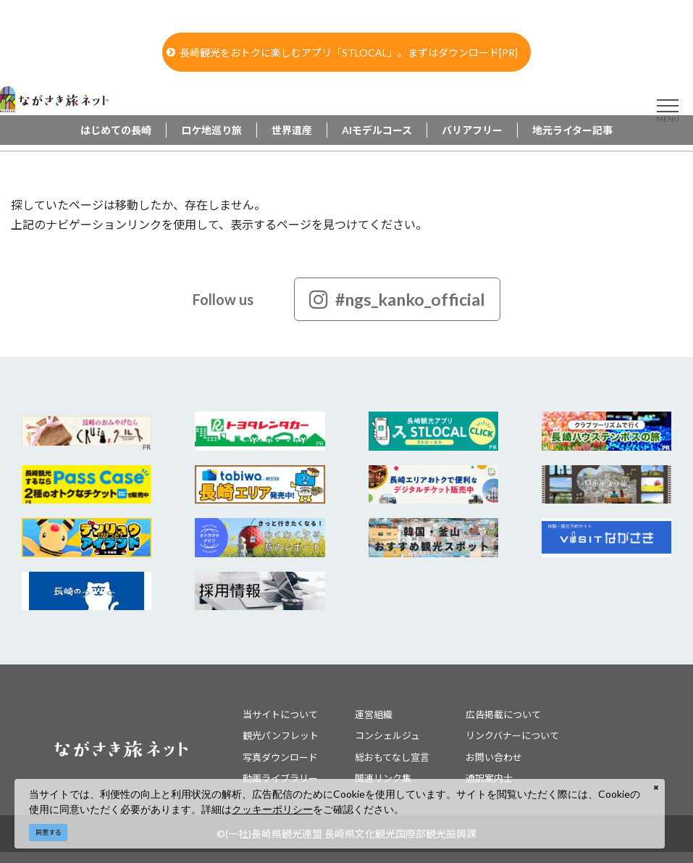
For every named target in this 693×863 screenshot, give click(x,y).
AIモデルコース (377, 130)
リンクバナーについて (512, 735)
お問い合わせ (494, 757)
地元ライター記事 (572, 130)
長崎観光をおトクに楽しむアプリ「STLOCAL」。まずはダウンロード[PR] (342, 52)
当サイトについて (280, 714)
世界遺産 (292, 130)
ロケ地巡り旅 (211, 130)
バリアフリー (472, 130)
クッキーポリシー (272, 809)
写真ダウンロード (280, 757)
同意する (48, 832)
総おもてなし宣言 (392, 757)
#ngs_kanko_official (397, 299)
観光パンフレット (281, 735)
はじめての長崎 (115, 130)
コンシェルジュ (387, 735)
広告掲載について (503, 714)
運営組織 (373, 714)
